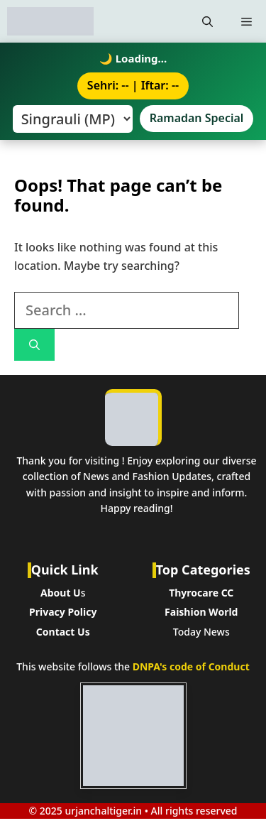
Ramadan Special (197, 118)
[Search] (34, 345)
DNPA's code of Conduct (191, 666)
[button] (207, 21)
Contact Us (63, 631)
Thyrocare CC (201, 592)
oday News (204, 631)
